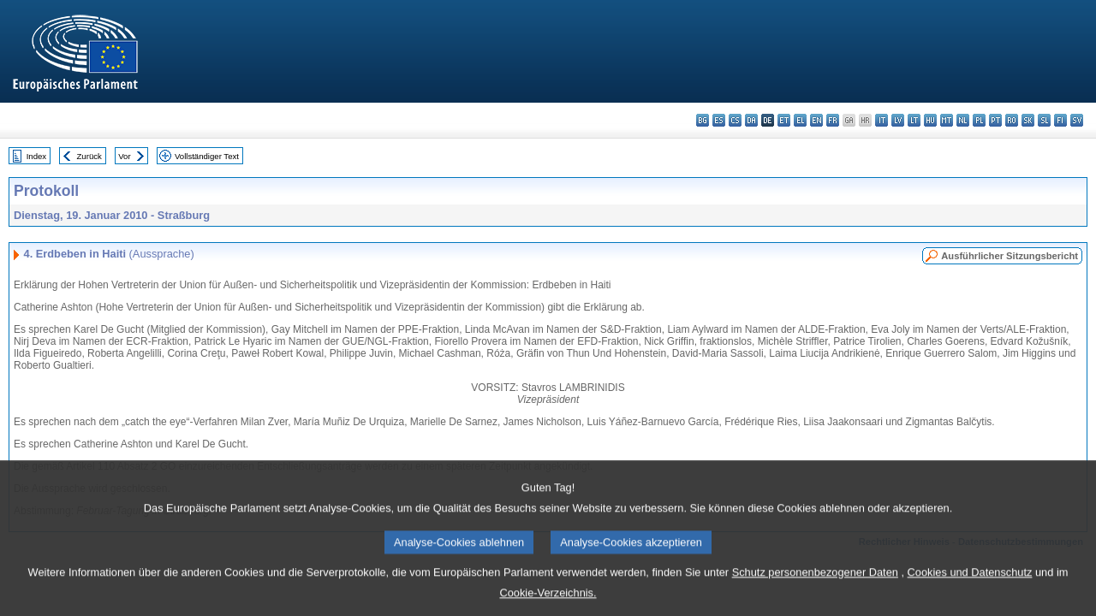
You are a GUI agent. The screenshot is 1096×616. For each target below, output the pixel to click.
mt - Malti (946, 120)
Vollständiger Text (207, 156)
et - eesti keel (783, 120)
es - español (718, 120)
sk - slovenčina (1028, 120)
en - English (816, 120)
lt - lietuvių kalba (914, 120)
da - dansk (751, 120)
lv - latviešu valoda (897, 120)
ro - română (1011, 120)
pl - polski (979, 120)
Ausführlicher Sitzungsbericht (1009, 256)
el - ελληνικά (800, 120)
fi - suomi (1060, 120)
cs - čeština (735, 120)
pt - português (995, 120)
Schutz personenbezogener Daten (815, 585)
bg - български (702, 120)
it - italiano (881, 120)
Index (36, 156)
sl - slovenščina (1044, 120)
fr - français (832, 120)
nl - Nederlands (962, 120)
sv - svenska (1076, 120)
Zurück (89, 156)
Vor (124, 156)
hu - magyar (930, 120)
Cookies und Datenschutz (970, 585)
